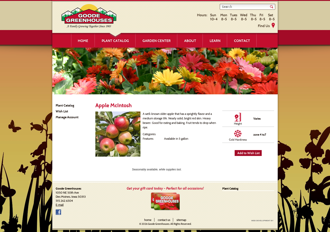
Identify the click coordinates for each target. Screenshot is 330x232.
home (147, 220)
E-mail (60, 204)
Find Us (264, 26)
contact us (164, 220)
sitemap (181, 220)
